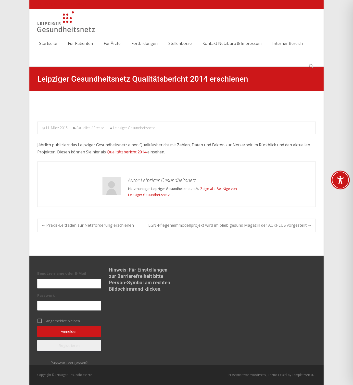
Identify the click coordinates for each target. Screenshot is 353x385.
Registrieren (69, 345)
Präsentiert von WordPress (247, 375)
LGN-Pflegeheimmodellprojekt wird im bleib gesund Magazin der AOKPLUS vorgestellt (230, 225)
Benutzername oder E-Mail (61, 273)
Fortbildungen (144, 48)
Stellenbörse (180, 48)
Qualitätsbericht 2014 (126, 152)
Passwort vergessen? (69, 362)
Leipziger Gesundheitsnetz (134, 127)
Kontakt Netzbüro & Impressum (232, 48)
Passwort (46, 295)
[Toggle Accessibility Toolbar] (340, 180)
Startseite (48, 48)
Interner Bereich (287, 48)
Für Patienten (80, 48)
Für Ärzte (112, 48)
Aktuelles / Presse (90, 127)
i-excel (283, 375)
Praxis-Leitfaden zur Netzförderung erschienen (87, 225)
